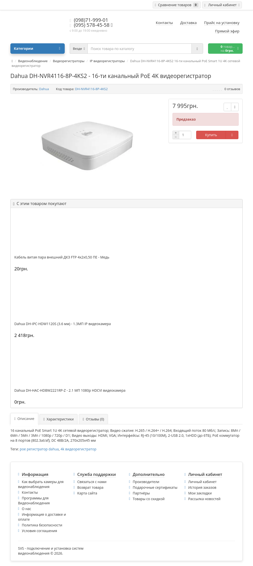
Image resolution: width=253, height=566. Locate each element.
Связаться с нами (91, 481)
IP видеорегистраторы (107, 61)
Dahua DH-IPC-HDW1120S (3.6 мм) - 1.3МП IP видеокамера (62, 324)
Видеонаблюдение (32, 61)
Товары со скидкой (149, 498)
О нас (26, 508)
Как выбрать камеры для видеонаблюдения (40, 484)
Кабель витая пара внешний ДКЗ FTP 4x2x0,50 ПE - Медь (61, 257)
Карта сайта (87, 493)
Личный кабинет (202, 481)
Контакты (30, 492)
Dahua (44, 89)
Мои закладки (200, 493)
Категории (37, 48)
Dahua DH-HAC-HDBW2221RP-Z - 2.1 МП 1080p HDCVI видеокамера (70, 390)
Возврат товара (90, 487)
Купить (211, 134)
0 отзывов (232, 89)
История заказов (202, 487)
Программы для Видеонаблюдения (34, 500)
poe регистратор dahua (39, 449)
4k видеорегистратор (78, 449)
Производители (146, 481)
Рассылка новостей (204, 498)
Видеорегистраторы (68, 61)
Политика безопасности (42, 525)
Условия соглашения (39, 530)
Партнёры (141, 493)
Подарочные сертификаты (155, 487)
